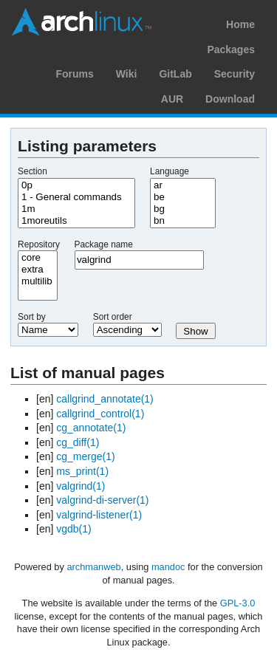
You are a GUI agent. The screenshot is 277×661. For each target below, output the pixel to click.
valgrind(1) (80, 486)
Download (230, 99)
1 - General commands (76, 197)
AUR (172, 99)
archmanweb (93, 566)
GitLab (175, 74)
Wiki (126, 74)
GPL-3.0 (238, 603)
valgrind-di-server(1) (102, 500)
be (183, 197)
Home (240, 24)
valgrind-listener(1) (99, 515)
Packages (231, 49)
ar (183, 185)
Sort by (32, 317)
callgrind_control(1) (100, 413)
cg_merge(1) (85, 456)
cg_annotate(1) (91, 428)
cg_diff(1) (77, 442)
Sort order (112, 317)
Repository (39, 244)
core (37, 258)
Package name (104, 244)
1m (76, 209)
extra (37, 269)
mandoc (168, 566)
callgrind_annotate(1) (105, 399)
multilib (37, 281)
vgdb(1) (73, 529)
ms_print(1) (82, 471)
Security (234, 74)
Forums (74, 74)
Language (169, 171)
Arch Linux (81, 22)
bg (183, 209)
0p (76, 185)
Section (32, 171)
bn (183, 221)
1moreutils (76, 221)
